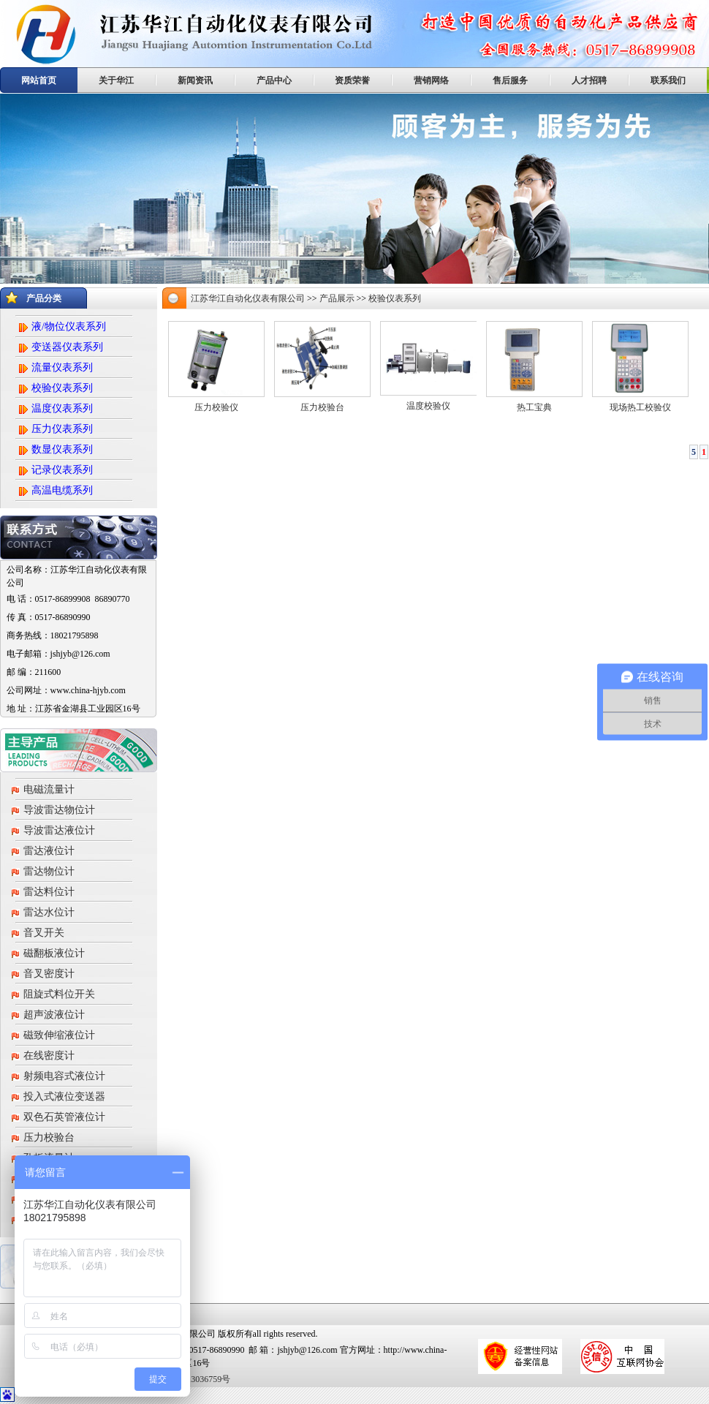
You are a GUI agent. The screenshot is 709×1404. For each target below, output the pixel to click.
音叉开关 (43, 932)
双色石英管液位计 (64, 1117)
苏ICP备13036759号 (192, 1379)
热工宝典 (534, 407)
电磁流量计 (49, 789)
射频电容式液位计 (64, 1076)
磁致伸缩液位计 (59, 1035)
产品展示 (336, 298)
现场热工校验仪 (640, 407)
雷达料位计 (49, 891)
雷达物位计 (49, 871)
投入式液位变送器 (64, 1096)
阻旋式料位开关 (59, 994)
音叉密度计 (49, 973)
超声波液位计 (54, 1014)
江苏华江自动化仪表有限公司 (248, 298)
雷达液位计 (49, 850)
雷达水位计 (49, 912)
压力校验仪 (216, 407)
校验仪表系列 (394, 298)
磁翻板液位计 (54, 953)
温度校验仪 (428, 406)
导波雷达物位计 (59, 809)
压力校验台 (49, 1137)
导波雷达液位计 (59, 830)
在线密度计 (49, 1055)
